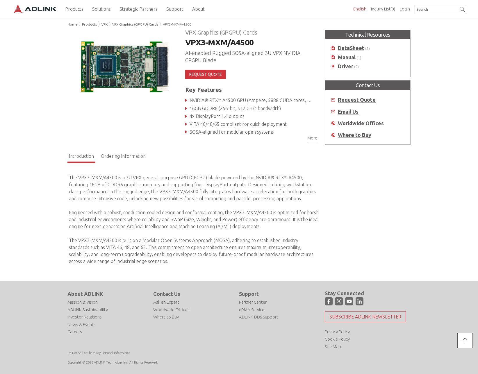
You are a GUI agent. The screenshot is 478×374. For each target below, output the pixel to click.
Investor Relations (84, 316)
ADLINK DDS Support (258, 316)
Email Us (348, 111)
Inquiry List (383, 9)
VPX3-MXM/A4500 (177, 24)
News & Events (81, 324)
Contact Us (166, 294)
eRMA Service (251, 309)
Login (405, 9)
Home (72, 24)
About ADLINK (85, 294)
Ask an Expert (166, 302)
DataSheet (351, 48)
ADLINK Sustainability (87, 309)
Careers (74, 331)
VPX (104, 24)
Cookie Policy (337, 339)
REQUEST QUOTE (205, 74)
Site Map (333, 346)
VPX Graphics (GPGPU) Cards (135, 24)
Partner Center (253, 302)
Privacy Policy (337, 331)
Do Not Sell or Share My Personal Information (99, 353)
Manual (347, 57)
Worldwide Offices (361, 123)
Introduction (81, 156)
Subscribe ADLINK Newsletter (365, 316)
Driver (345, 66)
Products (89, 24)
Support (249, 294)
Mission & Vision (82, 302)
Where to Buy (354, 135)
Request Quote (357, 100)
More (312, 138)
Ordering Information (123, 156)
